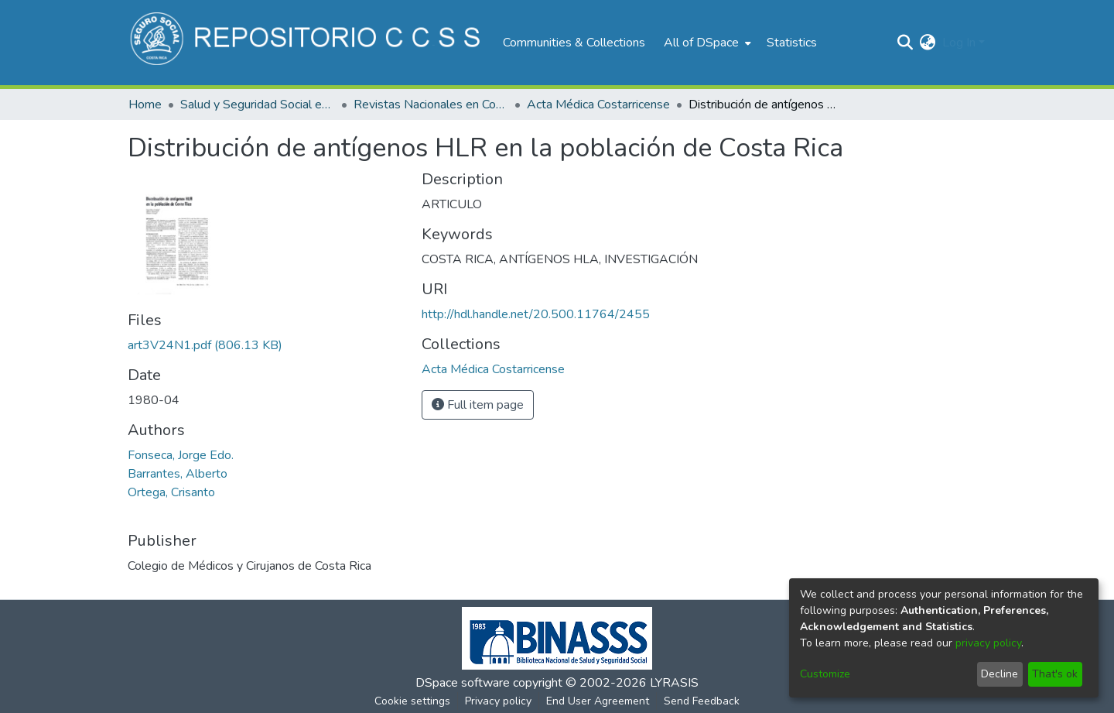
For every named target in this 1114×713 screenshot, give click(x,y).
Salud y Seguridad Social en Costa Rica (257, 104)
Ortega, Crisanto (171, 492)
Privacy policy (498, 701)
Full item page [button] (478, 404)
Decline (999, 674)
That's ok (1055, 674)
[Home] (307, 43)
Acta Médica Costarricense (598, 104)
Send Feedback (702, 701)
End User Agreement (597, 701)
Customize (825, 674)
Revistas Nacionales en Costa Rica (431, 104)
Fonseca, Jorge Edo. (181, 455)
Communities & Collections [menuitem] (574, 42)
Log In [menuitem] (959, 42)
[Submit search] (905, 42)
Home (145, 104)
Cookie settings (412, 701)
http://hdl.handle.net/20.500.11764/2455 (536, 314)
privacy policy (988, 643)
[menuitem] (706, 42)
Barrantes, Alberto (177, 473)
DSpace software (462, 682)
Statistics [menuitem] (792, 42)
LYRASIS (674, 682)
